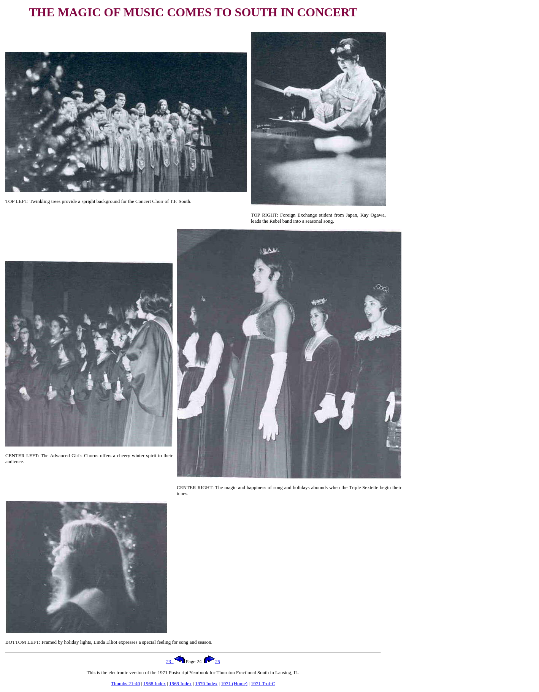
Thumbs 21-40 (125, 683)
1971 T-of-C (263, 683)
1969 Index (180, 683)
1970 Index (206, 683)
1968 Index (154, 683)
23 (175, 661)
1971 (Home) (234, 683)
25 (212, 661)
